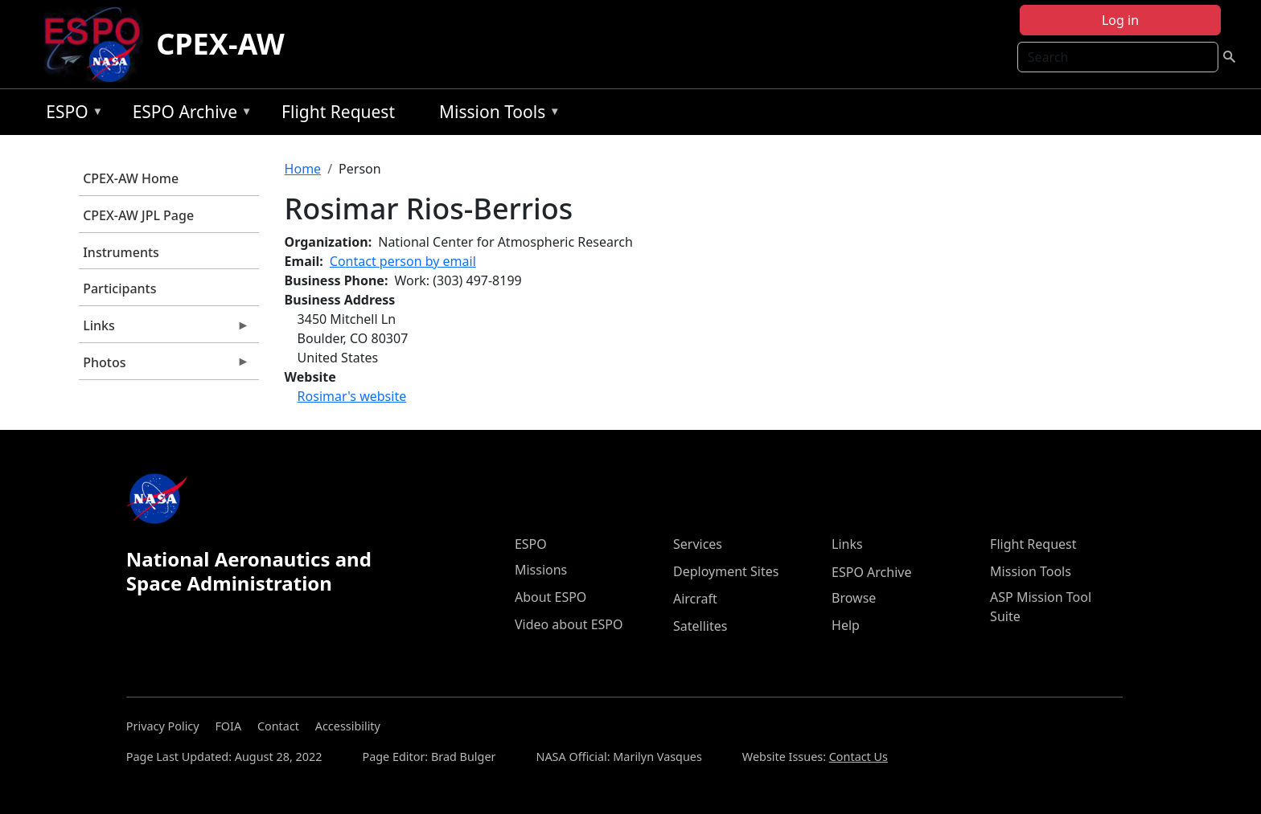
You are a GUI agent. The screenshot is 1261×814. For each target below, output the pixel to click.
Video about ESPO (569, 624)
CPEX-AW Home (131, 178)
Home (303, 169)
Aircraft (695, 598)
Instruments (121, 252)
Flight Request (338, 111)
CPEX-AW (220, 43)
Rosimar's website (352, 396)
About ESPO (550, 597)
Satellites (700, 626)
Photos (164, 366)
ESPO (70, 114)
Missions (541, 570)
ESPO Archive (189, 114)
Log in (1120, 20)
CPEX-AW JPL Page (138, 215)
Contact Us (858, 756)
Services (697, 544)
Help (846, 625)
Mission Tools (496, 114)
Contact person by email (403, 261)
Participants (119, 288)
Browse (854, 598)
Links (164, 329)
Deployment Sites (725, 571)
